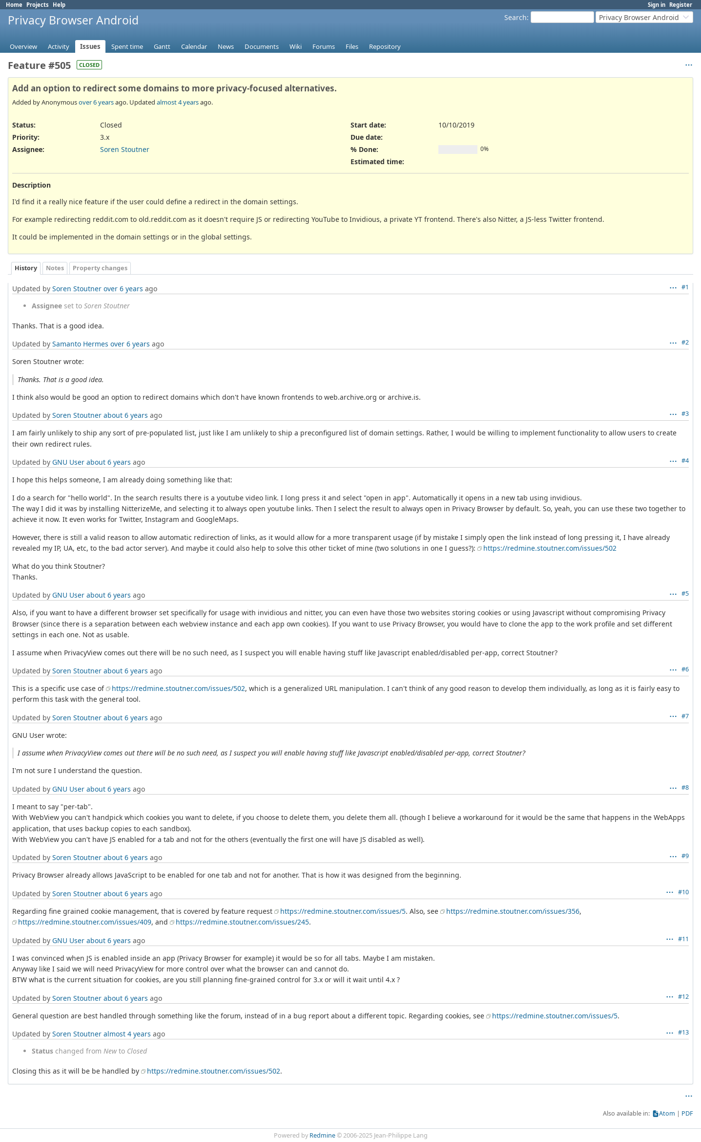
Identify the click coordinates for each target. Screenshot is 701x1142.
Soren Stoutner (124, 149)
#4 (685, 460)
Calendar (194, 46)
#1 (685, 287)
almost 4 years (178, 102)
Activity (58, 46)
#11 (683, 939)
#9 (685, 856)
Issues (90, 46)
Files (352, 46)
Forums (323, 46)
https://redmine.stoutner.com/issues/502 (550, 548)
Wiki (295, 46)
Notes (55, 268)
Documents (262, 46)
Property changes (100, 268)
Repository (385, 46)
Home (14, 4)
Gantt (162, 46)
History (26, 268)
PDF (687, 1113)
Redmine (322, 1135)
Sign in (656, 4)
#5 (685, 593)
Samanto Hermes (80, 343)
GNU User (68, 462)
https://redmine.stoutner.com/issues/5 (343, 911)
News (226, 46)
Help (59, 4)
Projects (37, 4)
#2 (685, 342)
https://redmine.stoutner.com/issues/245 (242, 922)
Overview (23, 46)
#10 (683, 892)
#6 (685, 669)
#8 (685, 787)
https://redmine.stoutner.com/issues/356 (512, 911)
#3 (685, 413)
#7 (685, 716)
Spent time (127, 46)
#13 (683, 1032)
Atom (667, 1113)
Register (680, 4)
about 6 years (125, 415)
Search (515, 17)
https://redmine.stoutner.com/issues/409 (84, 922)
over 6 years (96, 102)
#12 (683, 996)
